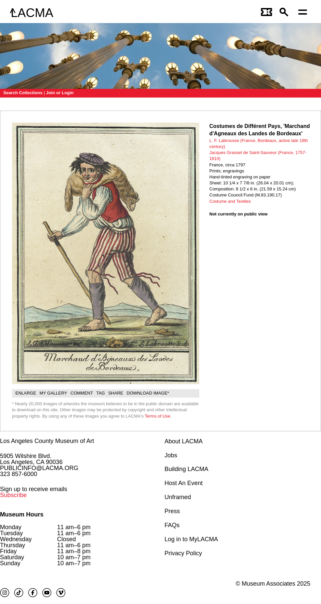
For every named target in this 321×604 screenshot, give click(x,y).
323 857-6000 (18, 474)
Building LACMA (186, 469)
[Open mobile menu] (304, 13)
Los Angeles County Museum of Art (47, 441)
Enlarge (25, 393)
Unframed (178, 497)
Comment (82, 393)
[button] (286, 13)
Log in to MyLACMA (191, 539)
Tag (100, 393)
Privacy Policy (183, 553)
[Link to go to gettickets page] (267, 13)
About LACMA (184, 441)
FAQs (172, 525)
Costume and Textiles (230, 201)
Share (115, 393)
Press (172, 511)
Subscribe (13, 495)
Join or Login (60, 92)
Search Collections (22, 92)
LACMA (32, 13)
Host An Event (184, 483)
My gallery (53, 393)
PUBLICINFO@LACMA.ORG (39, 468)
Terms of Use (158, 416)
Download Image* (148, 393)
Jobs (171, 455)
